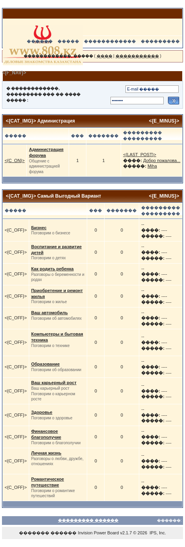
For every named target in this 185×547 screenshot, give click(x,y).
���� (104, 56)
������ (40, 41)
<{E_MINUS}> (164, 121)
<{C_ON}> (15, 160)
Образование (45, 364)
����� (68, 41)
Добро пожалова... (161, 160)
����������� (137, 56)
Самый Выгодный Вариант (69, 196)
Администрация (56, 121)
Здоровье (41, 412)
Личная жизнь (46, 453)
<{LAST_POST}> (139, 154)
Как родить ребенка (52, 268)
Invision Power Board (98, 532)
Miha (152, 166)
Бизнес (39, 227)
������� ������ (48, 532)
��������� (160, 41)
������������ (110, 41)
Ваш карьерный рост (54, 382)
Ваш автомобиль (49, 312)
